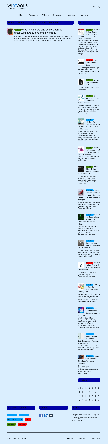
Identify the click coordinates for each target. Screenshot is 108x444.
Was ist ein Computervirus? (93, 149)
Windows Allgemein (14, 419)
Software (57, 15)
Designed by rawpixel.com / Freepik (84, 415)
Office (44, 15)
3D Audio (54, 22)
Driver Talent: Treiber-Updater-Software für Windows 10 (88, 170)
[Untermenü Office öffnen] (48, 15)
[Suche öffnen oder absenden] (94, 6)
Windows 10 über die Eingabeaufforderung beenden (88, 360)
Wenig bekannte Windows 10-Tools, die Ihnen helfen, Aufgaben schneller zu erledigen (89, 195)
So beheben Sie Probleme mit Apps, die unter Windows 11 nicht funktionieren (89, 124)
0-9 (79, 388)
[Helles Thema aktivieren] (99, 7)
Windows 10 (23, 415)
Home (22, 15)
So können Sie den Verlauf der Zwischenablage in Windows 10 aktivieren (88, 338)
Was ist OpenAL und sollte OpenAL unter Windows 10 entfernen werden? (38, 31)
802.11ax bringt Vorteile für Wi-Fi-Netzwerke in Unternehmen (89, 266)
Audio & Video (38, 22)
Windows (32, 15)
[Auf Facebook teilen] (41, 416)
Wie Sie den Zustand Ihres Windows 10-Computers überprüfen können (89, 219)
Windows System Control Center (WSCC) (93, 32)
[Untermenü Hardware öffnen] (76, 15)
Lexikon (84, 15)
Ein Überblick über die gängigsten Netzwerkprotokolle (88, 99)
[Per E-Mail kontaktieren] (51, 416)
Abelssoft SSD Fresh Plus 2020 (93, 82)
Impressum (96, 438)
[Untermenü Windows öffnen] (37, 15)
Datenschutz (82, 438)
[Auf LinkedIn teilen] (46, 416)
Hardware (71, 15)
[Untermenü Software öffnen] (62, 15)
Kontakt (70, 438)
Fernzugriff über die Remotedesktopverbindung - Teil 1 (89, 288)
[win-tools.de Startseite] (17, 6)
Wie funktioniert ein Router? (91, 62)
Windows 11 (11, 415)
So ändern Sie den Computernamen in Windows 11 (89, 312)
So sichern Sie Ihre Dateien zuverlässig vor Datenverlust (89, 244)
